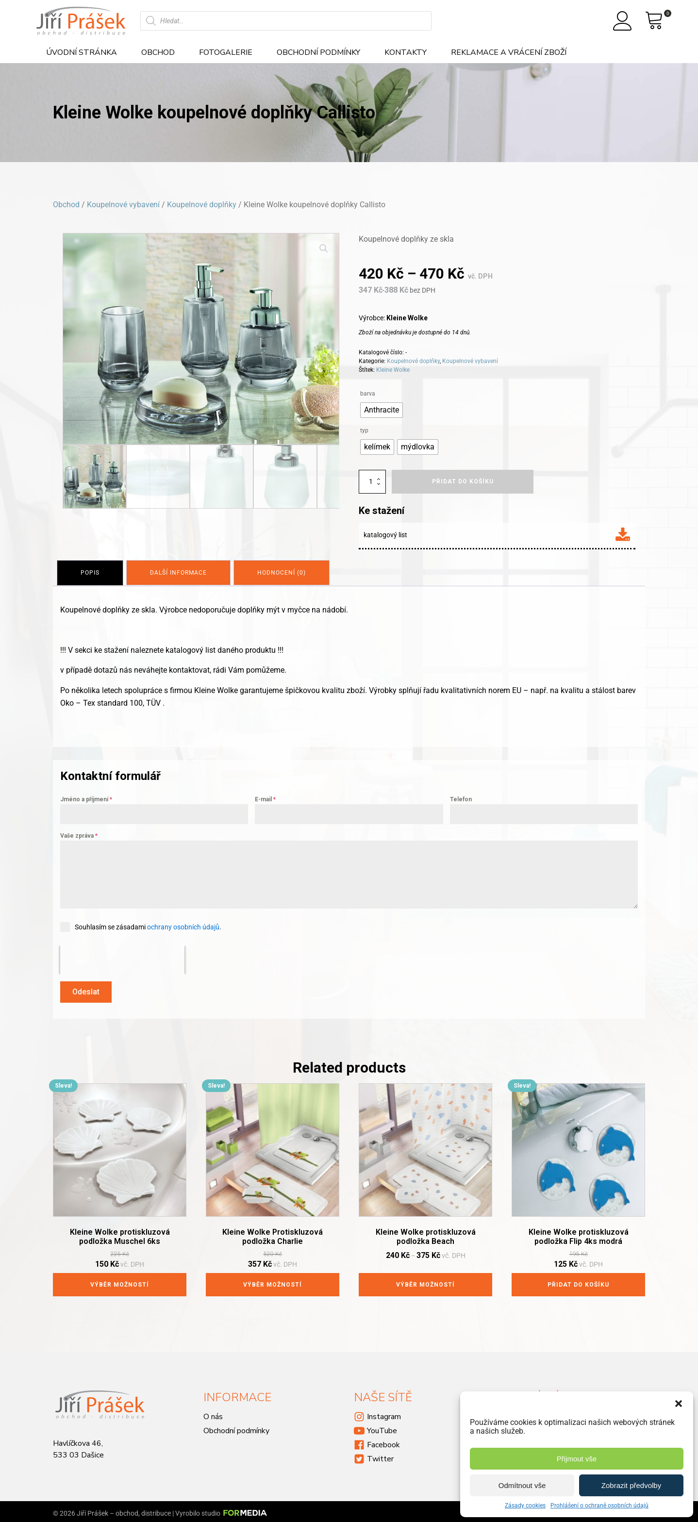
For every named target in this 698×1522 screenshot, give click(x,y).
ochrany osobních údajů (183, 925)
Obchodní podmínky (318, 52)
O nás (213, 1412)
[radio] (381, 410)
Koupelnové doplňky (201, 204)
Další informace (181, 571)
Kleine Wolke (393, 369)
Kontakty (405, 52)
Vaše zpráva (79, 833)
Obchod (158, 52)
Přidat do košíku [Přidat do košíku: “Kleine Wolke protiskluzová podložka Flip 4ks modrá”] (578, 1280)
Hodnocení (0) (286, 571)
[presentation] (122, 958)
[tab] (91, 571)
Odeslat (86, 989)
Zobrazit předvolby (631, 1485)
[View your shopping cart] (654, 21)
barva (367, 393)
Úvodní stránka (81, 52)
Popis (91, 571)
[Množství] (372, 481)
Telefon (461, 797)
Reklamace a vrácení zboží (508, 52)
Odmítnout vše (522, 1485)
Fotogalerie (225, 52)
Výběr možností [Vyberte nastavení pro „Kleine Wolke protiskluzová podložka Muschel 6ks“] (119, 1280)
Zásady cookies (525, 1505)
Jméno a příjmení (86, 797)
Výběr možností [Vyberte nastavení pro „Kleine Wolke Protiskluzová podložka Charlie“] (272, 1280)
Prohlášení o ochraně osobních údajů (599, 1505)
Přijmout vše (577, 1459)
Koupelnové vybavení (123, 204)
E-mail (265, 797)
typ (364, 430)
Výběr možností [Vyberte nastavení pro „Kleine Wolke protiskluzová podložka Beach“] (425, 1280)
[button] (678, 1403)
